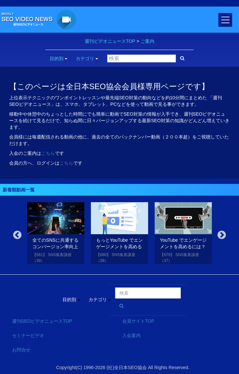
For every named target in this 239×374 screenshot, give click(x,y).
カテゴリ (87, 58)
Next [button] (222, 235)
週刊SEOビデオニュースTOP (42, 321)
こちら (48, 153)
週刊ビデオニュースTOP (110, 41)
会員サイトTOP (138, 321)
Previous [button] (17, 235)
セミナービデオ (28, 335)
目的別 (58, 58)
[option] (56, 234)
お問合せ (21, 349)
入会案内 (131, 335)
